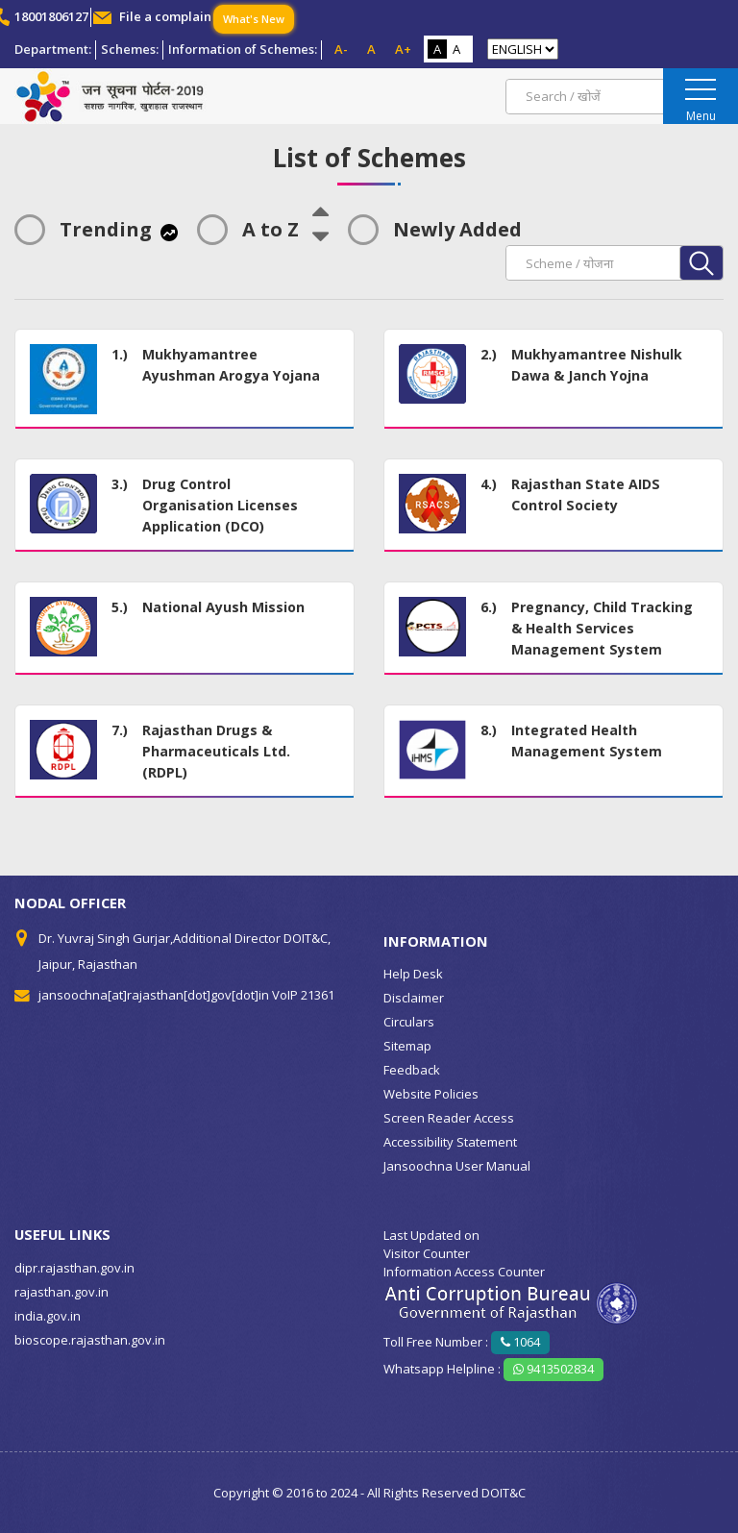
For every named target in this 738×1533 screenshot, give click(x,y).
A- (341, 49)
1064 (520, 1341)
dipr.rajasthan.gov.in (74, 1267)
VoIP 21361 (303, 994)
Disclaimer (413, 997)
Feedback (411, 1069)
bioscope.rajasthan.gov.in (89, 1339)
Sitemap (407, 1045)
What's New (253, 19)
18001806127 (51, 16)
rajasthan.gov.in (61, 1291)
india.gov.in (47, 1315)
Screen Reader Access (448, 1117)
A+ (403, 49)
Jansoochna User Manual (456, 1165)
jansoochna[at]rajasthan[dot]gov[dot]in (153, 994)
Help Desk (413, 973)
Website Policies (431, 1093)
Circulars (408, 1021)
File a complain (165, 16)
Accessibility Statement (450, 1141)
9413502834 (553, 1368)
